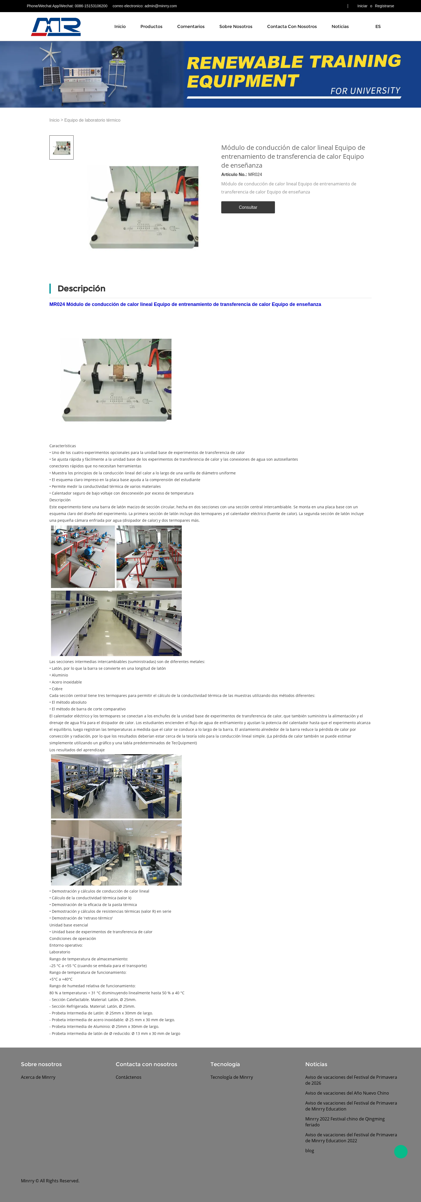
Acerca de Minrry (38, 1077)
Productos (151, 26)
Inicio (120, 26)
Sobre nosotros (235, 26)
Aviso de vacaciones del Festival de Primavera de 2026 (351, 1080)
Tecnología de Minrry (231, 1077)
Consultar (248, 207)
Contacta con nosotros (292, 26)
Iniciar (362, 6)
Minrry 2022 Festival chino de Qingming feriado (345, 1122)
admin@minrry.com (160, 6)
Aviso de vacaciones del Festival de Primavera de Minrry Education (351, 1106)
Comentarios (191, 26)
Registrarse (384, 6)
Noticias (340, 26)
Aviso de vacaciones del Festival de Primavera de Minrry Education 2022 (351, 1138)
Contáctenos (128, 1077)
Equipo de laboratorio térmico (92, 120)
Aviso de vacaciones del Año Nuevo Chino (347, 1093)
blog (309, 1151)
